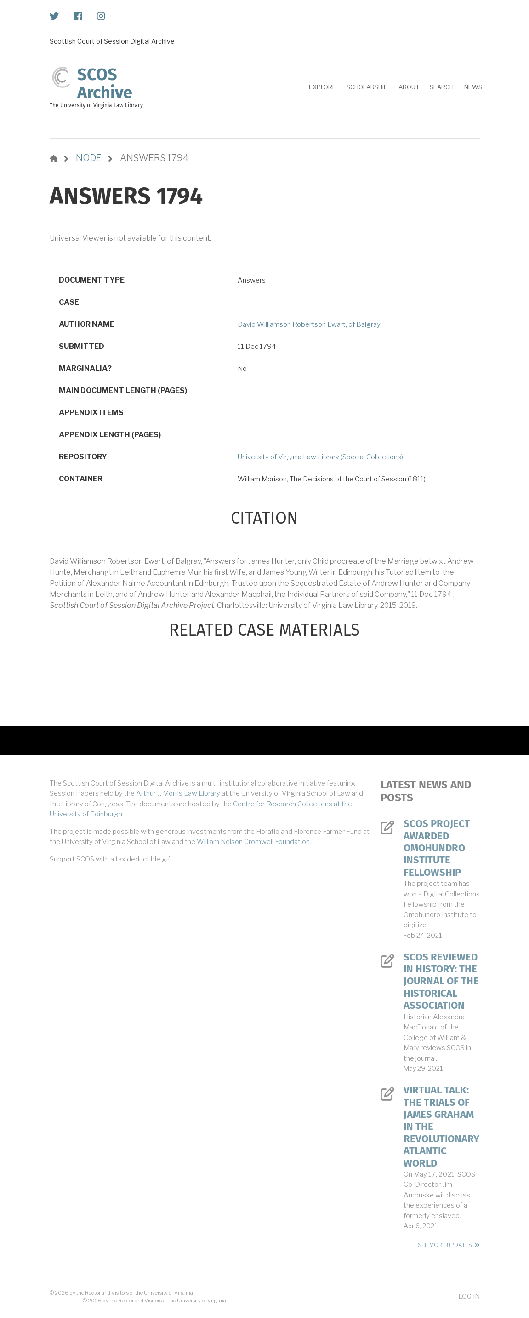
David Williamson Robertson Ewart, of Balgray (309, 324)
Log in (469, 1296)
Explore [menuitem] (322, 87)
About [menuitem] (408, 87)
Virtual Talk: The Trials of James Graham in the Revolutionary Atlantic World (441, 1126)
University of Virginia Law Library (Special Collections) (320, 457)
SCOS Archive (104, 83)
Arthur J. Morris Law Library (178, 793)
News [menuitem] (473, 87)
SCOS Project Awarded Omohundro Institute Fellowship (437, 848)
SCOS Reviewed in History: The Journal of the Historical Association (441, 981)
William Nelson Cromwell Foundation (253, 842)
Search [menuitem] (442, 87)
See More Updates (445, 1245)
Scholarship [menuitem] (367, 87)
